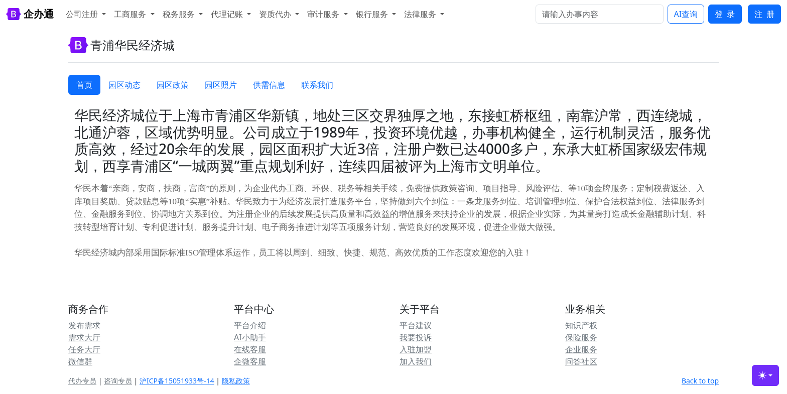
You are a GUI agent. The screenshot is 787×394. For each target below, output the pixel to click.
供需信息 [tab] (269, 84)
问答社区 (581, 361)
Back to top (700, 380)
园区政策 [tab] (173, 84)
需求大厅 (84, 337)
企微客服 (250, 361)
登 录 (725, 14)
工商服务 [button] (131, 14)
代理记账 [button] (228, 14)
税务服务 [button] (180, 14)
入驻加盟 (416, 349)
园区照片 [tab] (221, 84)
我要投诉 (416, 337)
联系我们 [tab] (317, 84)
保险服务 (581, 337)
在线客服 (250, 349)
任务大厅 (84, 349)
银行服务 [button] (373, 14)
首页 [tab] (84, 84)
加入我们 (416, 361)
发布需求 (84, 325)
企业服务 (581, 349)
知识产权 (581, 325)
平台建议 (416, 325)
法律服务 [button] (421, 14)
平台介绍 (250, 325)
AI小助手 (250, 337)
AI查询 (686, 14)
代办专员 (82, 380)
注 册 (764, 14)
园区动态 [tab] (124, 84)
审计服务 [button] (324, 14)
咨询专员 (118, 380)
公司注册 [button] (83, 14)
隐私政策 (236, 380)
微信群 (80, 361)
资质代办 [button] (276, 14)
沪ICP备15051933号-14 (177, 380)
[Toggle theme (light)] (765, 375)
